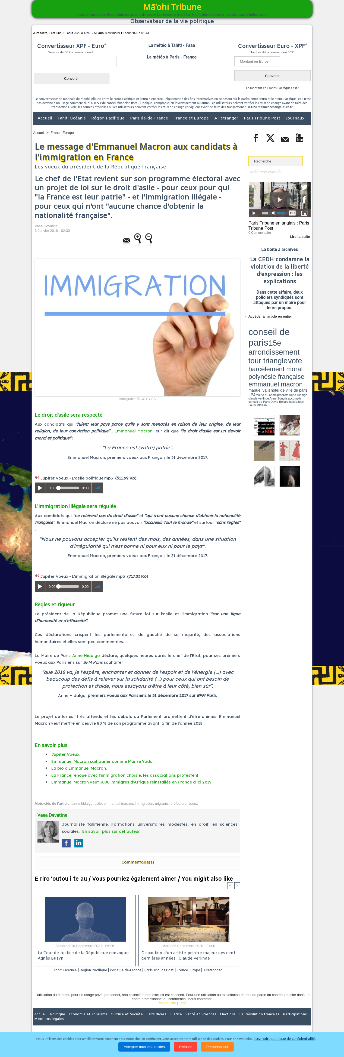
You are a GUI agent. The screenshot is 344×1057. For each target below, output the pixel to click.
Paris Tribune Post (262, 118)
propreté (267, 344)
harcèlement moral (262, 336)
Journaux (295, 118)
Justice (161, 1021)
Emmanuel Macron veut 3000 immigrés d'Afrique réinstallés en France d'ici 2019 (131, 782)
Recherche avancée (264, 172)
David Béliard (265, 345)
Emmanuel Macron (134, 431)
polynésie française (293, 336)
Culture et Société (118, 1021)
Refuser (185, 1047)
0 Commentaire (258, 231)
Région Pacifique (108, 118)
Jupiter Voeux (65, 754)
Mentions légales (296, 1021)
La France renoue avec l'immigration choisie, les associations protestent (124, 775)
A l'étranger (226, 118)
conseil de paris (265, 327)
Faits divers (144, 1021)
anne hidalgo (82, 803)
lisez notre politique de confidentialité (284, 1039)
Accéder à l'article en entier (266, 314)
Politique (55, 1021)
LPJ (250, 343)
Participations (269, 1021)
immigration (144, 803)
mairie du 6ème (258, 344)
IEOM (252, 107)
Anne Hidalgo (86, 655)
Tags (182, 1010)
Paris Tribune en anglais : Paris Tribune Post (276, 224)
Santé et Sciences (184, 1021)
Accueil (45, 118)
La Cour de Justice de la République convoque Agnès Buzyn (81, 956)
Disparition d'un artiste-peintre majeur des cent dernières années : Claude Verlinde (186, 956)
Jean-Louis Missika (282, 345)
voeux (193, 803)
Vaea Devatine (46, 226)
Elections (208, 1021)
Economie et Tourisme (83, 1021)
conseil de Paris (254, 345)
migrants (162, 803)
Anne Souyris (297, 344)
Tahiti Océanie (72, 118)
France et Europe (191, 118)
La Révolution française (236, 1021)
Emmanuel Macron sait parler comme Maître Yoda (102, 761)
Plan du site (166, 1010)
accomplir (305, 344)
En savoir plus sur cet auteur (111, 831)
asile (98, 803)
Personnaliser (217, 1047)
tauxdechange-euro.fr (276, 107)
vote (301, 332)
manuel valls (283, 341)
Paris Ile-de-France (149, 118)
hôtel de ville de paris (300, 341)
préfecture (179, 803)
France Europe (62, 133)
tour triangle (286, 332)
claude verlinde (286, 344)
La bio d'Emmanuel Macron (78, 768)
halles (272, 345)
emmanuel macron (118, 803)
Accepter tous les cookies (144, 1047)
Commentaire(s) (137, 862)
